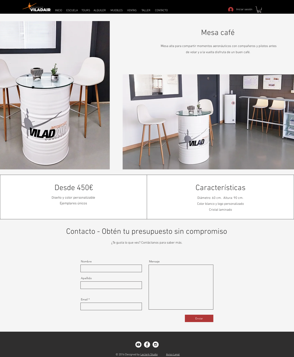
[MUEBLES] (116, 10)
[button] (259, 10)
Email (84, 299)
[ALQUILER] (100, 10)
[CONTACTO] (161, 10)
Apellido (86, 278)
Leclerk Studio (149, 354)
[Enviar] (199, 318)
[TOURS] (85, 10)
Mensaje (154, 261)
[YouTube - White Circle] (138, 344)
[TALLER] (145, 10)
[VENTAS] (132, 10)
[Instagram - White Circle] (156, 344)
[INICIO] (59, 10)
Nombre (86, 261)
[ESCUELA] (72, 10)
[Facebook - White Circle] (147, 344)
